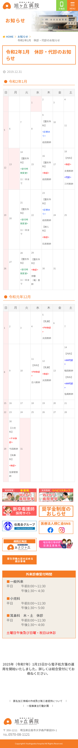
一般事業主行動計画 (38, 705)
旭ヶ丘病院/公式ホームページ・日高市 (21, 5)
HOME (10, 36)
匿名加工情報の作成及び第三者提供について (38, 701)
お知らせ (23, 36)
